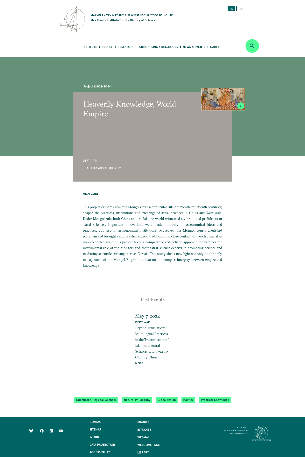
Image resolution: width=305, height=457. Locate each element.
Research (124, 47)
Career (216, 47)
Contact (96, 422)
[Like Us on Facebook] (42, 431)
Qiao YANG (90, 194)
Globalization (167, 399)
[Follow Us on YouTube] (61, 431)
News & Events (194, 47)
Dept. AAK (90, 160)
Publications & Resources (158, 47)
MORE (139, 363)
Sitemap (95, 429)
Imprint (95, 437)
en (231, 9)
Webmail (143, 437)
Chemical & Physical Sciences (96, 399)
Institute (90, 47)
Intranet (144, 429)
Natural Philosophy (137, 399)
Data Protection (102, 444)
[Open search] (252, 46)
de (241, 9)
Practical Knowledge (215, 399)
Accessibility (99, 452)
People (107, 47)
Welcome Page (148, 445)
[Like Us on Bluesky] (31, 431)
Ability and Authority (104, 168)
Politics (188, 399)
